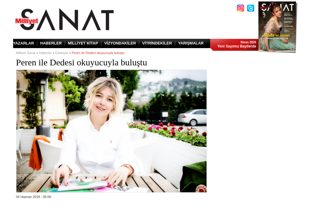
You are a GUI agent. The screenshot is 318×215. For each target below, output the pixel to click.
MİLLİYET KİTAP (83, 43)
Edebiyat (61, 53)
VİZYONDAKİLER (120, 43)
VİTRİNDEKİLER (157, 43)
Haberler (45, 53)
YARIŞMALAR (191, 43)
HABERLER (51, 43)
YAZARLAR (23, 43)
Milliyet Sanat (25, 53)
